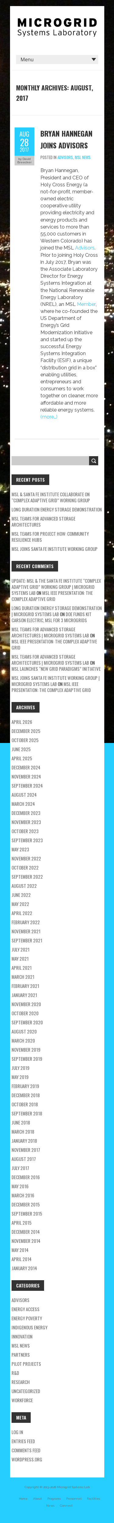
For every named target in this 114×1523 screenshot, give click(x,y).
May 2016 (20, 1186)
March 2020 (23, 1040)
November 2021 (26, 931)
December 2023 (26, 812)
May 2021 (20, 958)
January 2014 (24, 1268)
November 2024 (26, 776)
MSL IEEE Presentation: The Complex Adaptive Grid (52, 595)
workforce (22, 1400)
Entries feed (23, 1441)
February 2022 (26, 922)
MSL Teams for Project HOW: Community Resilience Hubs (50, 536)
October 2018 (25, 1104)
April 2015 (22, 1222)
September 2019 (27, 1058)
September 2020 (27, 1022)
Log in (17, 1432)
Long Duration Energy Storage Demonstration (57, 509)
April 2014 (22, 1259)
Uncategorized (26, 1391)
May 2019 (20, 1077)
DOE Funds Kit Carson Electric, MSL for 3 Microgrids (52, 617)
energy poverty (27, 1318)
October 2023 (25, 831)
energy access (26, 1309)
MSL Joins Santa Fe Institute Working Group (55, 548)
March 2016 (23, 1195)
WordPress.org (27, 1459)
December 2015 (26, 1204)
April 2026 (22, 721)
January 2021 (24, 995)
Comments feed (26, 1450)
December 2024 (26, 767)
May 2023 (20, 849)
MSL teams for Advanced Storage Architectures (43, 521)
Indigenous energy (29, 1327)
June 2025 (21, 749)
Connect (66, 1505)
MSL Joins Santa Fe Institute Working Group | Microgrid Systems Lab (56, 680)
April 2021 (22, 967)
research (21, 1382)
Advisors (65, 157)
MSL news (83, 157)
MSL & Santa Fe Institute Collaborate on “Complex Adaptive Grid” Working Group (51, 497)
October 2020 (25, 1013)
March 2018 (23, 1131)
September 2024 (27, 785)
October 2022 (25, 867)
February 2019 (25, 1086)
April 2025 (22, 758)
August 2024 (24, 794)
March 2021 (23, 976)
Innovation (22, 1336)
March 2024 (23, 803)
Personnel (73, 1498)
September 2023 (27, 840)
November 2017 (26, 1149)
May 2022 (20, 904)
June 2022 (21, 894)
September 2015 (27, 1213)
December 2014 (26, 1231)
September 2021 (27, 940)
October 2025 (25, 740)
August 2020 (24, 1031)
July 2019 (20, 1067)
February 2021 (25, 985)
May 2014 (20, 1250)
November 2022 (26, 858)
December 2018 (26, 1095)
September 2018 (27, 1113)
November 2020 (26, 1004)
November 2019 (26, 1049)
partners (21, 1354)
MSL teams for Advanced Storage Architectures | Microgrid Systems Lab (50, 632)
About (37, 1498)
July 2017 (20, 1168)
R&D (15, 1372)
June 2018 (21, 1122)
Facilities (93, 1498)
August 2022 (24, 885)
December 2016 (26, 1177)
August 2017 (24, 1158)
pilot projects (26, 1363)
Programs (54, 1498)
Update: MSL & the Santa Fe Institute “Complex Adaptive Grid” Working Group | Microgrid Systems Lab (56, 586)
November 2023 (26, 822)
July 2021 (20, 949)
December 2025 (26, 731)
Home (23, 1498)
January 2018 (24, 1140)
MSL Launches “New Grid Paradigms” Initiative (56, 668)
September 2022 (27, 876)
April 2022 (22, 913)
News (50, 1505)
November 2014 (26, 1240)
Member (86, 304)
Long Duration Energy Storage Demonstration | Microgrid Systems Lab (57, 611)
